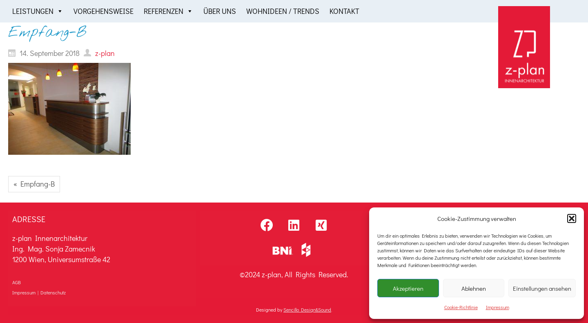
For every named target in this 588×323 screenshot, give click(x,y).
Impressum (497, 307)
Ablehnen (473, 288)
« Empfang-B (34, 184)
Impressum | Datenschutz (39, 292)
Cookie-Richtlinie (461, 307)
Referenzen (168, 11)
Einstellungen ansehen (542, 288)
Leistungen (37, 11)
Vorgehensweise (104, 11)
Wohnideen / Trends (282, 11)
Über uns (219, 11)
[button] (572, 218)
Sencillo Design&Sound (307, 309)
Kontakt (344, 11)
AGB (16, 282)
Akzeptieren (408, 288)
